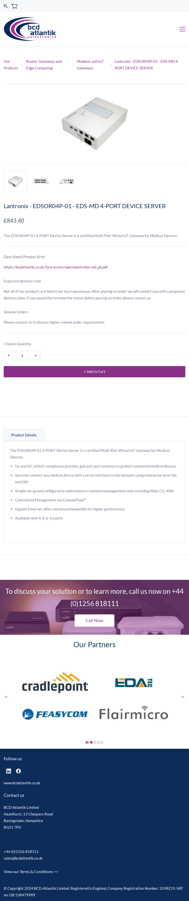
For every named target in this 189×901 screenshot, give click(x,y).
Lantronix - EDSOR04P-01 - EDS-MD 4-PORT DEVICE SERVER (147, 64)
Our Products (11, 64)
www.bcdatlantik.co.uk (22, 783)
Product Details (24, 435)
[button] (94, 620)
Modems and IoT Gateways (90, 64)
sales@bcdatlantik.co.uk (23, 858)
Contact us (14, 795)
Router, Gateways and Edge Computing (44, 64)
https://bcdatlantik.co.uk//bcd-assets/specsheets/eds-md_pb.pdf (56, 267)
